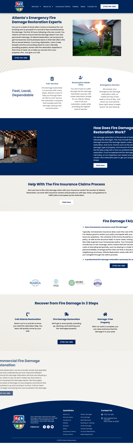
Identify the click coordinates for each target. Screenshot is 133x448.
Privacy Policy (68, 439)
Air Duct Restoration (88, 437)
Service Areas (68, 422)
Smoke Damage (86, 434)
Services (36, 7)
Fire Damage (85, 422)
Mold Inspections (87, 439)
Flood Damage (86, 431)
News (83, 7)
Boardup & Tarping (87, 428)
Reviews (66, 431)
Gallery (75, 7)
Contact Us (92, 7)
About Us (48, 7)
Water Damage (86, 419)
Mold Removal (86, 425)
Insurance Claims (63, 7)
